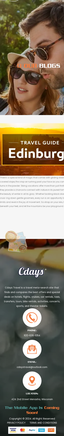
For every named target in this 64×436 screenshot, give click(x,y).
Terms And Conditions (43, 422)
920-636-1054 (32, 335)
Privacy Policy (16, 422)
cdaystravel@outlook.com (32, 367)
